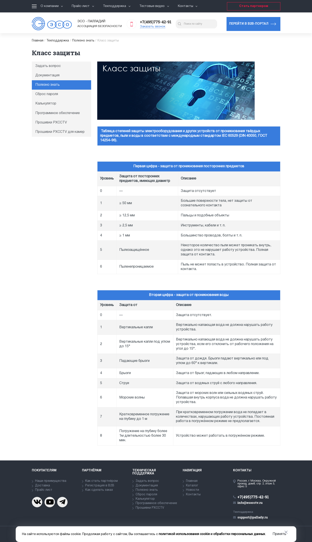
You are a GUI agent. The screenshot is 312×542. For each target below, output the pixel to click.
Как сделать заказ (99, 490)
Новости (192, 490)
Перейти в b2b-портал (248, 23)
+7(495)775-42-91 (155, 21)
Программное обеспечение (57, 113)
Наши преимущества (50, 481)
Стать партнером (253, 6)
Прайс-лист (83, 6)
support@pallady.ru (252, 517)
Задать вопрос (48, 66)
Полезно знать (83, 40)
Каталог (192, 485)
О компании (52, 6)
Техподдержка (117, 6)
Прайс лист (43, 490)
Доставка (42, 485)
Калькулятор (45, 103)
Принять (279, 534)
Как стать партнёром (101, 481)
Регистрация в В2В (99, 485)
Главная (37, 40)
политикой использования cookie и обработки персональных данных (212, 534)
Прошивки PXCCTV (51, 122)
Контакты (188, 6)
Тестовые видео (154, 6)
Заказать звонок (152, 26)
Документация (47, 75)
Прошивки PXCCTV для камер (60, 131)
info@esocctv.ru (250, 502)
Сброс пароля (46, 94)
